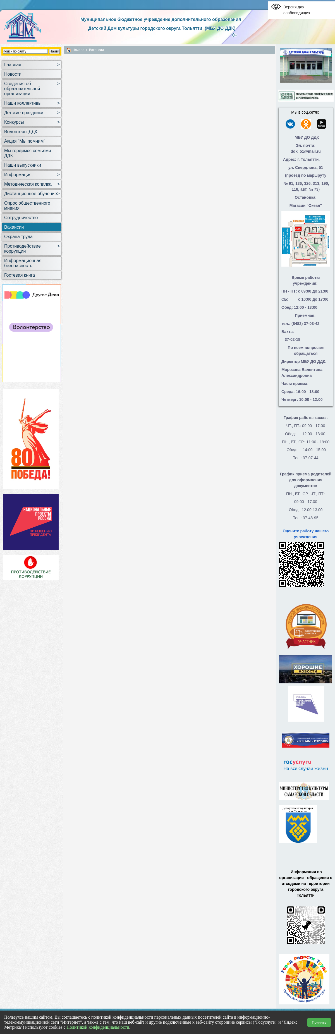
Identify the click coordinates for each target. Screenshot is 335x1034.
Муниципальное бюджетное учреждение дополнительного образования (160, 19)
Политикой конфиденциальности (97, 1027)
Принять (319, 1022)
